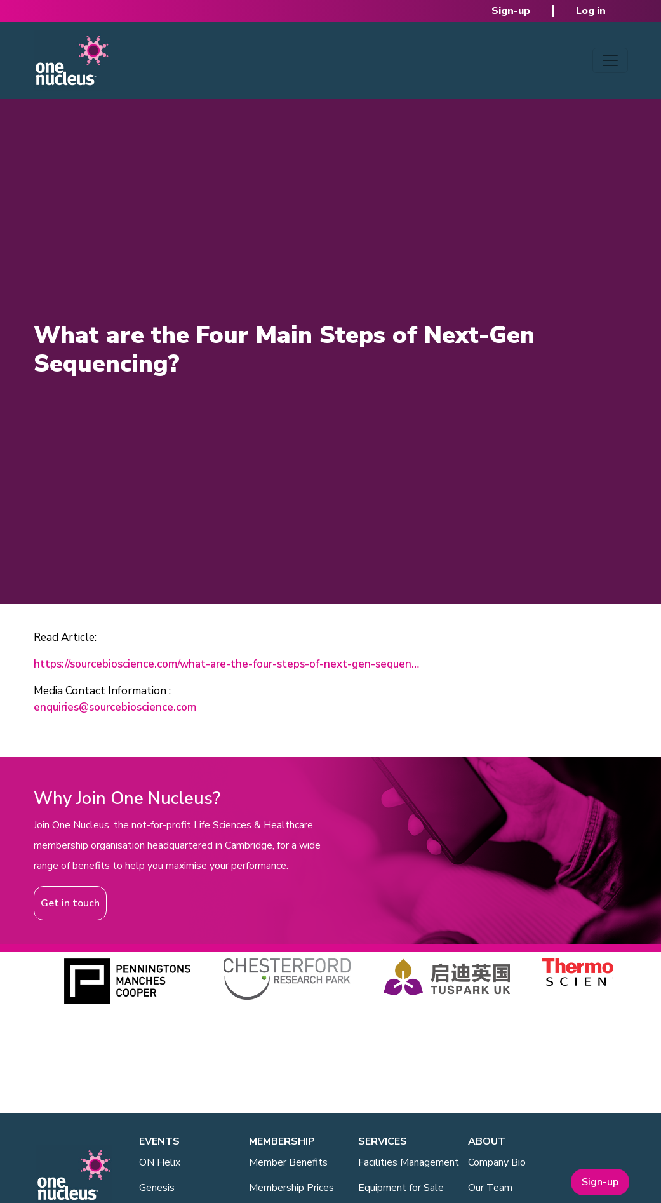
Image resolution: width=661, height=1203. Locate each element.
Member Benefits (288, 1162)
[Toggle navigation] (610, 60)
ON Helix (159, 1162)
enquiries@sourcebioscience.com (115, 707)
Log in (591, 11)
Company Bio (497, 1162)
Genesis (157, 1188)
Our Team (490, 1188)
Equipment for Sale (401, 1188)
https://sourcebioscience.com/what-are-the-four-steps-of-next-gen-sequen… (226, 664)
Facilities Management (408, 1162)
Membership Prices (291, 1188)
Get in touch (70, 903)
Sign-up (510, 11)
